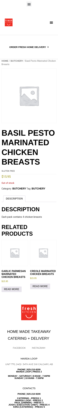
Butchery (38, 188)
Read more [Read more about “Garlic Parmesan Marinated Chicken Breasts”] (11, 289)
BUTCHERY (17, 61)
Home (5, 61)
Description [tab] (14, 198)
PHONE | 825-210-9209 (29, 400)
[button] (29, 4)
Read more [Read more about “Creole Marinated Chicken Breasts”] (40, 286)
